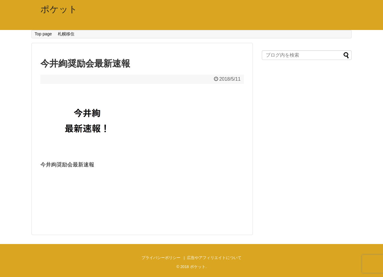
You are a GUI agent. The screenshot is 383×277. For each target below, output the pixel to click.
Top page (43, 33)
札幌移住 (66, 33)
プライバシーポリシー (161, 257)
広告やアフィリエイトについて (214, 257)
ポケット (58, 9)
